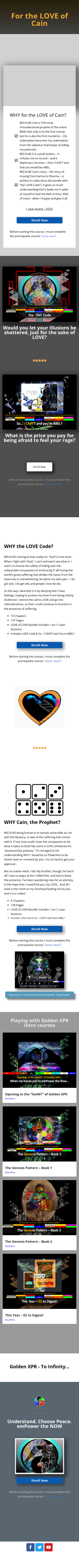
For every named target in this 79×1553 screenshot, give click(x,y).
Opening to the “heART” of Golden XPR (36, 1094)
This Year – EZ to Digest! (24, 1315)
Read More (10, 1098)
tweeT (57, 484)
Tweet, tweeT (48, 236)
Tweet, (48, 484)
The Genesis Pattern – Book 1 (28, 1167)
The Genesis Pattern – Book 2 (28, 1241)
